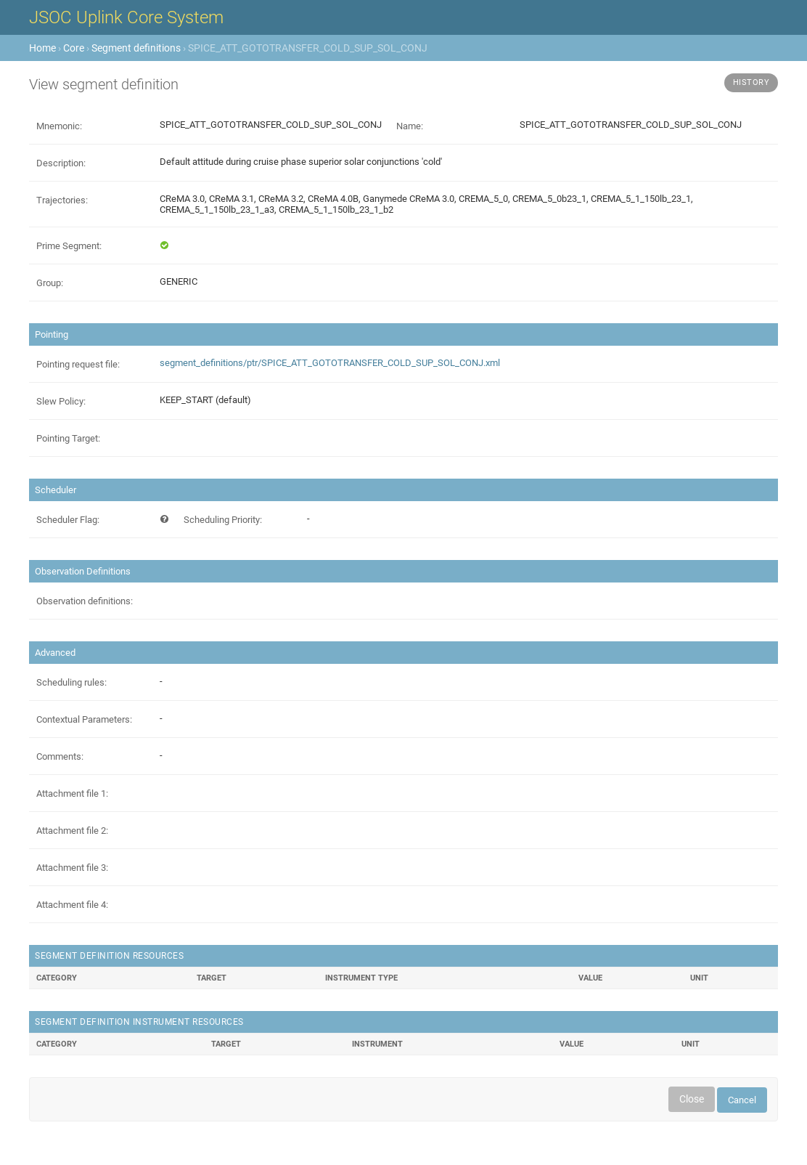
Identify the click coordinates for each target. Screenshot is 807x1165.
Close (691, 1099)
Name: (409, 126)
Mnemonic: (59, 126)
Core (73, 48)
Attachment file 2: (72, 830)
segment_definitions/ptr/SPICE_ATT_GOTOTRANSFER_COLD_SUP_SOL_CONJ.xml (330, 362)
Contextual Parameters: (84, 719)
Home (42, 48)
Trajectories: (62, 200)
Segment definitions (136, 48)
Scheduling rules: (71, 682)
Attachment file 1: (72, 793)
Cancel (742, 1100)
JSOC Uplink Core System (126, 17)
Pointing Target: (68, 438)
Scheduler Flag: (67, 519)
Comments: (59, 756)
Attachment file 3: (72, 867)
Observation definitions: (84, 601)
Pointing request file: (78, 364)
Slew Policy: (61, 401)
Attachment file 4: (72, 904)
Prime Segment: (69, 245)
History (751, 82)
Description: (61, 163)
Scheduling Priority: (223, 519)
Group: (49, 282)
